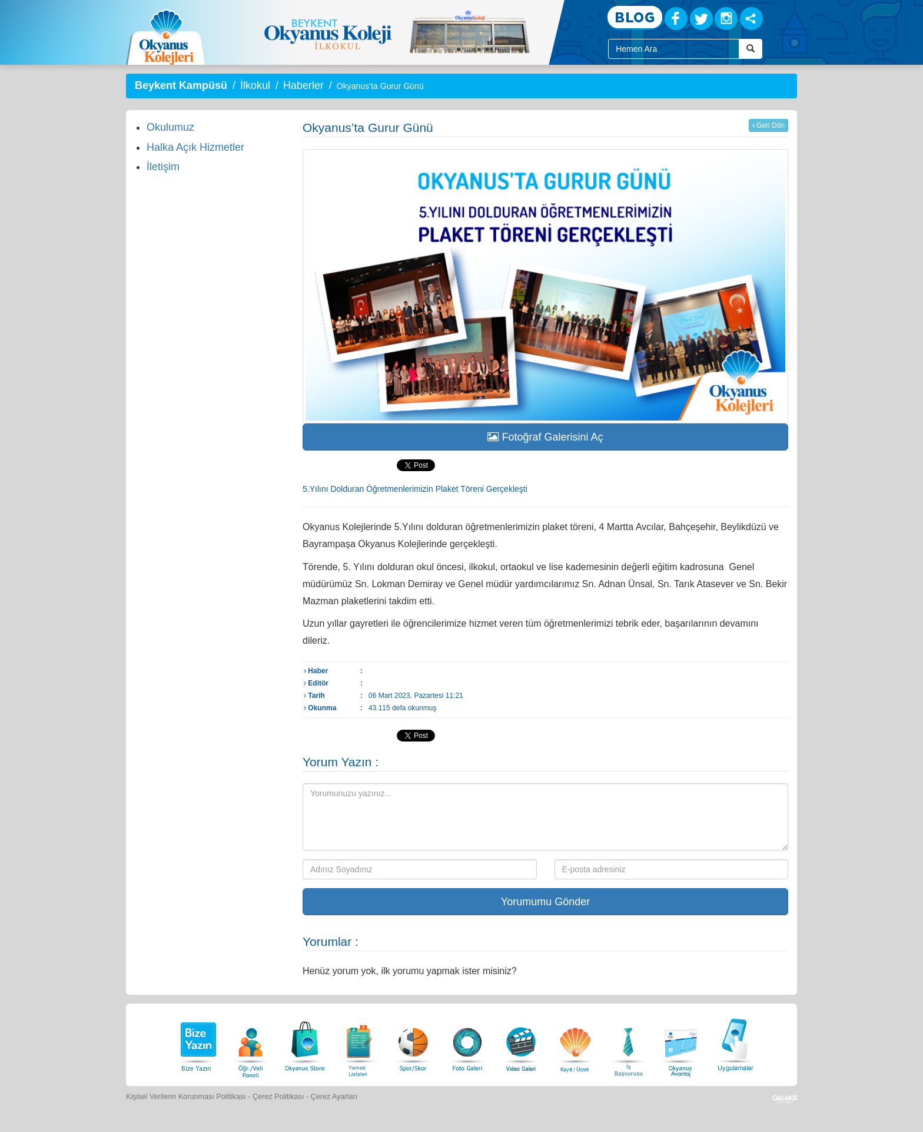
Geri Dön (768, 125)
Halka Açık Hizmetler (195, 147)
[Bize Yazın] (197, 1043)
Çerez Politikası (278, 1097)
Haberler (303, 85)
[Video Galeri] (521, 1043)
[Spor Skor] (413, 1043)
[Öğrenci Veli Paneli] (251, 1043)
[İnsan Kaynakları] (628, 1043)
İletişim (163, 167)
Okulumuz (170, 127)
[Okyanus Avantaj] (681, 1043)
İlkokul (255, 85)
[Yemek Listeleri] (359, 1043)
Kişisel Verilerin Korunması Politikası (186, 1097)
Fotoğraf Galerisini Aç (545, 437)
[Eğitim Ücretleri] (575, 1043)
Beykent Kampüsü (181, 85)
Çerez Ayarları (334, 1097)
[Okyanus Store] (305, 1043)
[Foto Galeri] (467, 1043)
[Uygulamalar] (735, 1043)
